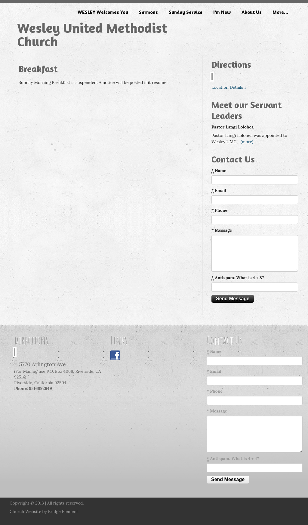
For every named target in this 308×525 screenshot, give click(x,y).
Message (221, 230)
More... (280, 12)
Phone (219, 210)
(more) (247, 141)
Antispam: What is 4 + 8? (237, 278)
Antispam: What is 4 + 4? (233, 459)
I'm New (222, 12)
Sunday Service (185, 12)
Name (218, 171)
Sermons (148, 12)
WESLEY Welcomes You (103, 12)
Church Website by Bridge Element (44, 511)
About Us (252, 12)
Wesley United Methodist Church (92, 35)
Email (218, 190)
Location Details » (228, 87)
